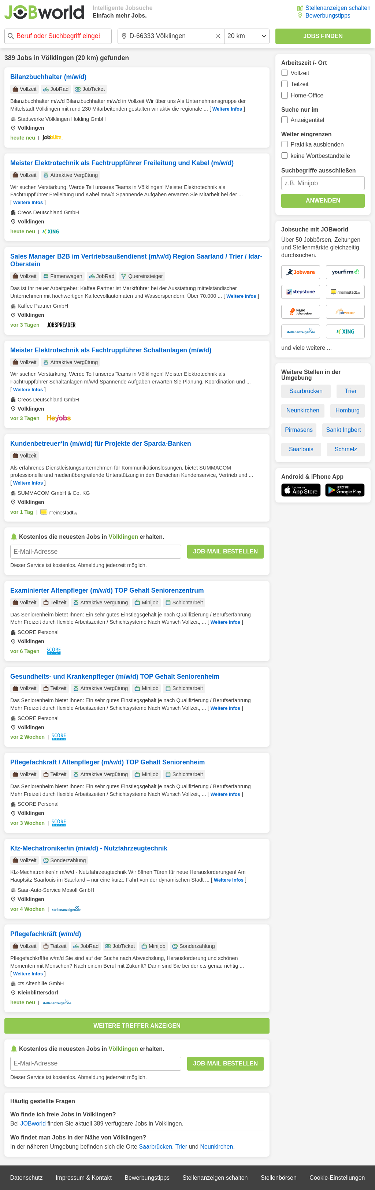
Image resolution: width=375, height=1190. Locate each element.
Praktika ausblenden (317, 144)
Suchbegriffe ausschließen (318, 170)
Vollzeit (300, 73)
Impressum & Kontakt (84, 1178)
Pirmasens (299, 430)
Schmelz (346, 449)
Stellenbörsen (279, 1178)
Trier (181, 1146)
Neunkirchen (216, 1146)
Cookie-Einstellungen (337, 1178)
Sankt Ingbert (343, 430)
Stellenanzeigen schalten (338, 8)
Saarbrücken (155, 1146)
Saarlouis (301, 449)
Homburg (347, 410)
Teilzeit (300, 84)
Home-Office (307, 95)
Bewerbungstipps (327, 15)
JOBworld (33, 1123)
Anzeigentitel (307, 120)
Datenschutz (26, 1178)
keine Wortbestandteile (320, 156)
